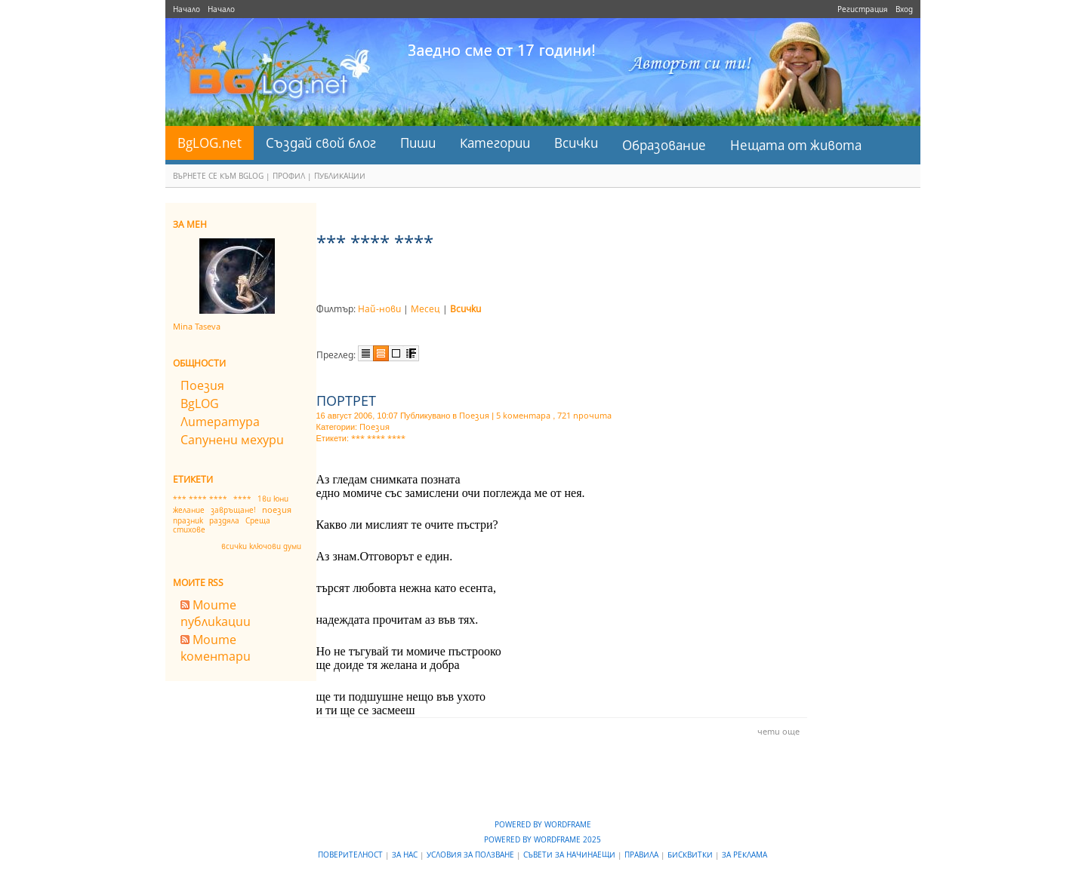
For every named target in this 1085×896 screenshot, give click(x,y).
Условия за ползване (471, 854)
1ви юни (272, 498)
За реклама (744, 854)
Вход (904, 9)
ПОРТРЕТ (346, 400)
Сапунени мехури (232, 439)
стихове (189, 529)
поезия (276, 509)
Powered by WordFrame (543, 824)
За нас (406, 854)
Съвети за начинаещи (570, 854)
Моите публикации (215, 613)
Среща (257, 520)
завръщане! (233, 510)
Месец (425, 308)
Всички (576, 143)
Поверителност (351, 854)
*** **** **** (200, 498)
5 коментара (523, 415)
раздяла (224, 520)
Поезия (202, 385)
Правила (642, 854)
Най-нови (379, 308)
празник (188, 520)
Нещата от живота (796, 145)
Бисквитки (691, 854)
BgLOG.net (209, 143)
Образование (664, 145)
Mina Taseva (196, 326)
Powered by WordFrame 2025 (542, 839)
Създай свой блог (321, 143)
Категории (495, 143)
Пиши (418, 143)
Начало (186, 9)
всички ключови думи (261, 546)
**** (242, 498)
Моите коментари (215, 647)
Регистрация (862, 9)
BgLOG (199, 403)
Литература (220, 421)
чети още (778, 731)
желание (189, 510)
